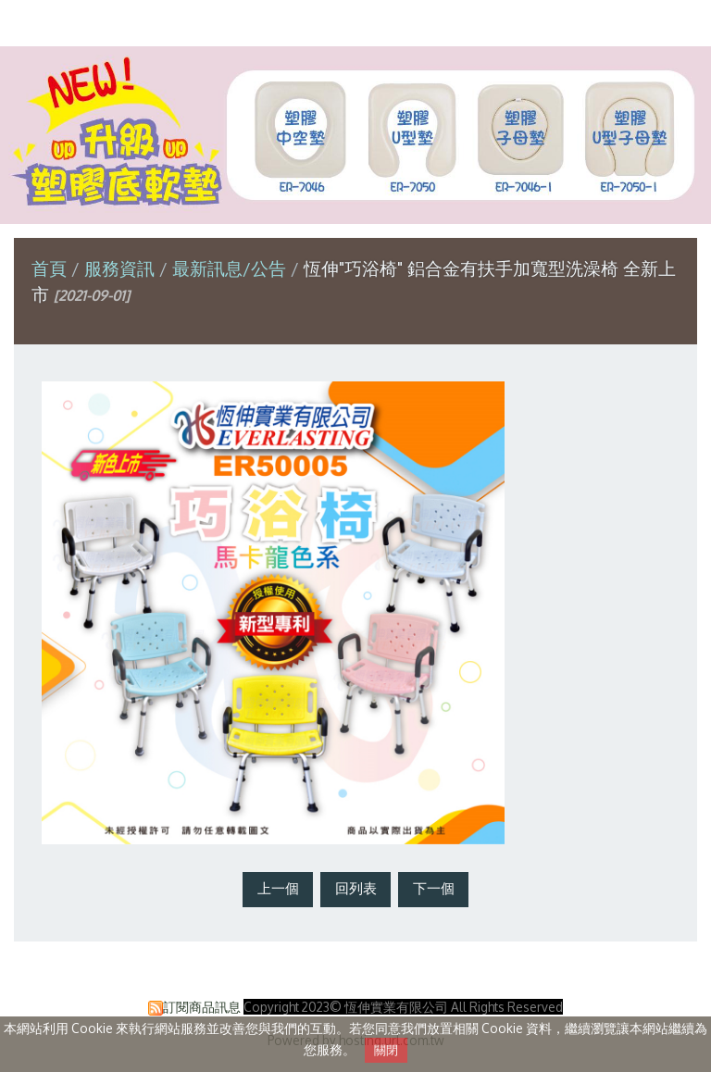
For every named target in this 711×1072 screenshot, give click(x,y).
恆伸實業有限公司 (355, 21)
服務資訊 (121, 268)
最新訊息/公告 (229, 268)
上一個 (278, 888)
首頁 (49, 268)
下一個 (434, 888)
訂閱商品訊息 (202, 1007)
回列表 (356, 888)
